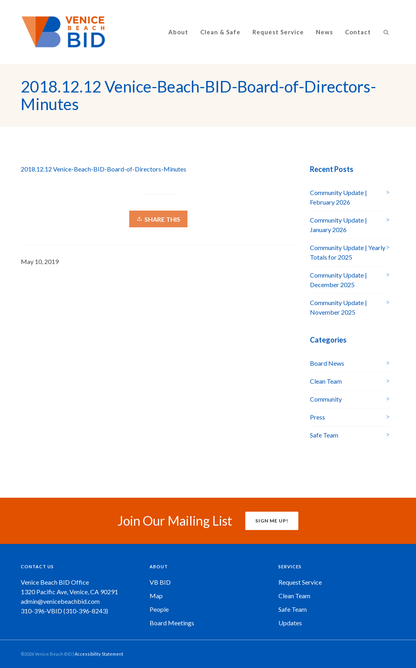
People (159, 609)
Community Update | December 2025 (338, 279)
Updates (290, 623)
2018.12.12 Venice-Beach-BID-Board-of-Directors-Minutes (103, 169)
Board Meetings (172, 623)
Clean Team (326, 381)
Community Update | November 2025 (338, 307)
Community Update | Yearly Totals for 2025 (347, 252)
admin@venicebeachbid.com (60, 601)
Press (317, 417)
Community (326, 399)
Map (156, 595)
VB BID (160, 582)
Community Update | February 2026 (338, 197)
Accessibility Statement (99, 653)
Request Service (300, 582)
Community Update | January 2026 (338, 224)
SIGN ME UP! (271, 521)
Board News (327, 363)
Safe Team (324, 435)
